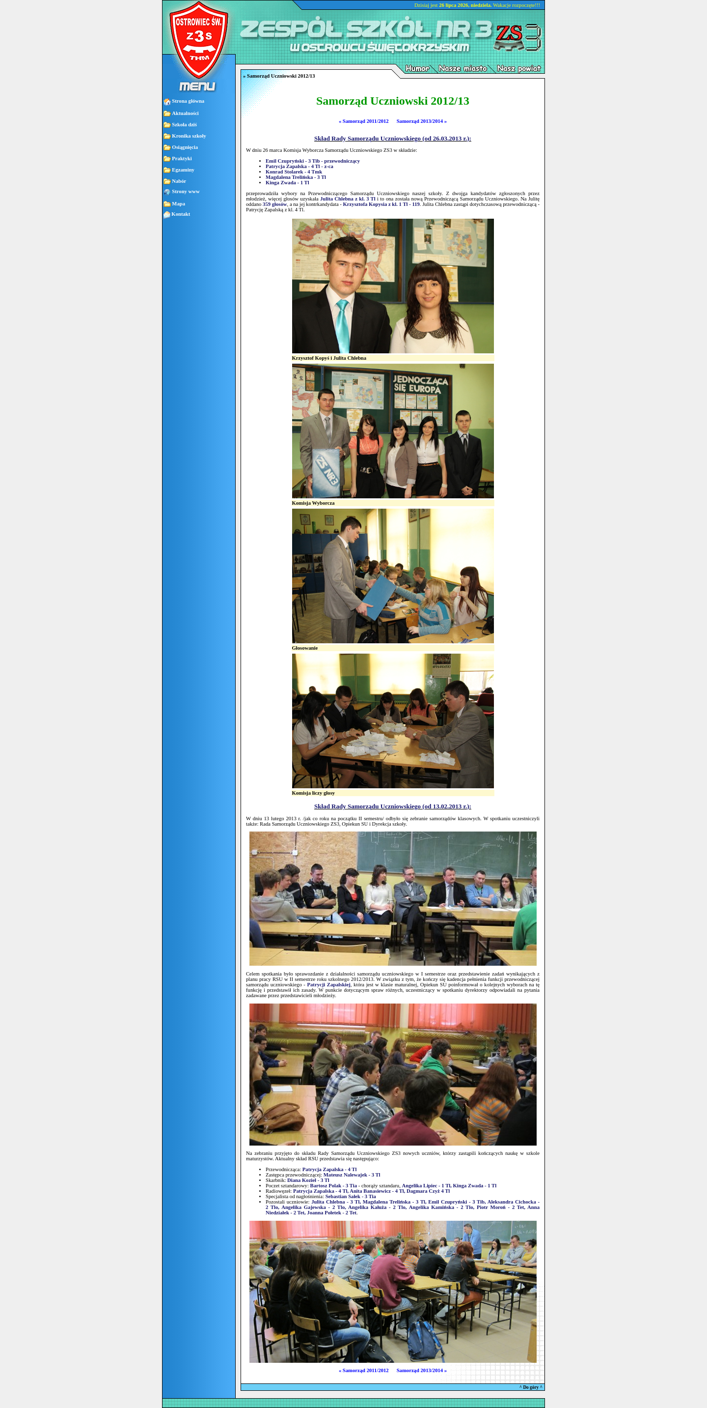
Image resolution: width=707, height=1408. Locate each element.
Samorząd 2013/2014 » (422, 121)
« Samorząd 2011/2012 (364, 121)
